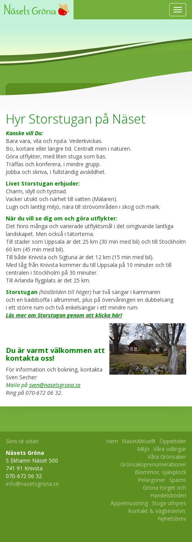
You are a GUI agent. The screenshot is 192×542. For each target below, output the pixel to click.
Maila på (43, 385)
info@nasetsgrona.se (32, 483)
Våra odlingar (169, 449)
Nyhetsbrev (172, 518)
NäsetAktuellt (139, 441)
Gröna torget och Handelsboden (164, 491)
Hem (112, 441)
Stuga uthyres (169, 503)
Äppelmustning (129, 503)
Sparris (177, 479)
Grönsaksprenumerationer (153, 464)
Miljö (143, 449)
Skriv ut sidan (22, 441)
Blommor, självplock (160, 472)
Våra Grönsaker (166, 456)
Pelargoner (151, 479)
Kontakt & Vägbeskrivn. (157, 510)
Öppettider (172, 441)
